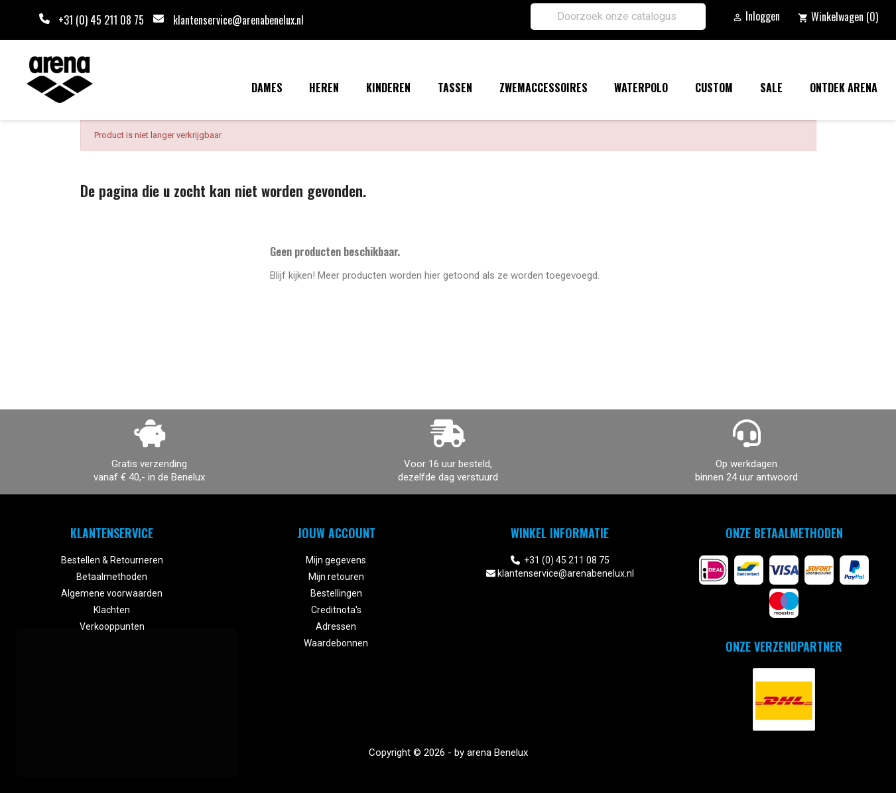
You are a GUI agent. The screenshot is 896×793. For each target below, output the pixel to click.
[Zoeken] (618, 16)
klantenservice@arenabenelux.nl (238, 20)
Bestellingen (336, 593)
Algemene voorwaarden (111, 593)
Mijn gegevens (336, 560)
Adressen (336, 626)
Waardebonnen (336, 643)
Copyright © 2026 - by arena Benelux (448, 752)
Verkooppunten (112, 626)
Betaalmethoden (111, 576)
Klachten (112, 610)
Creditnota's (336, 610)
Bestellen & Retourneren (112, 560)
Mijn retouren (336, 576)
